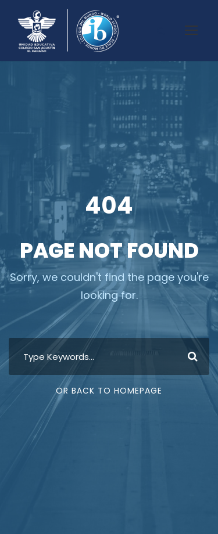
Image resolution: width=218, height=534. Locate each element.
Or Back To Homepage (109, 390)
